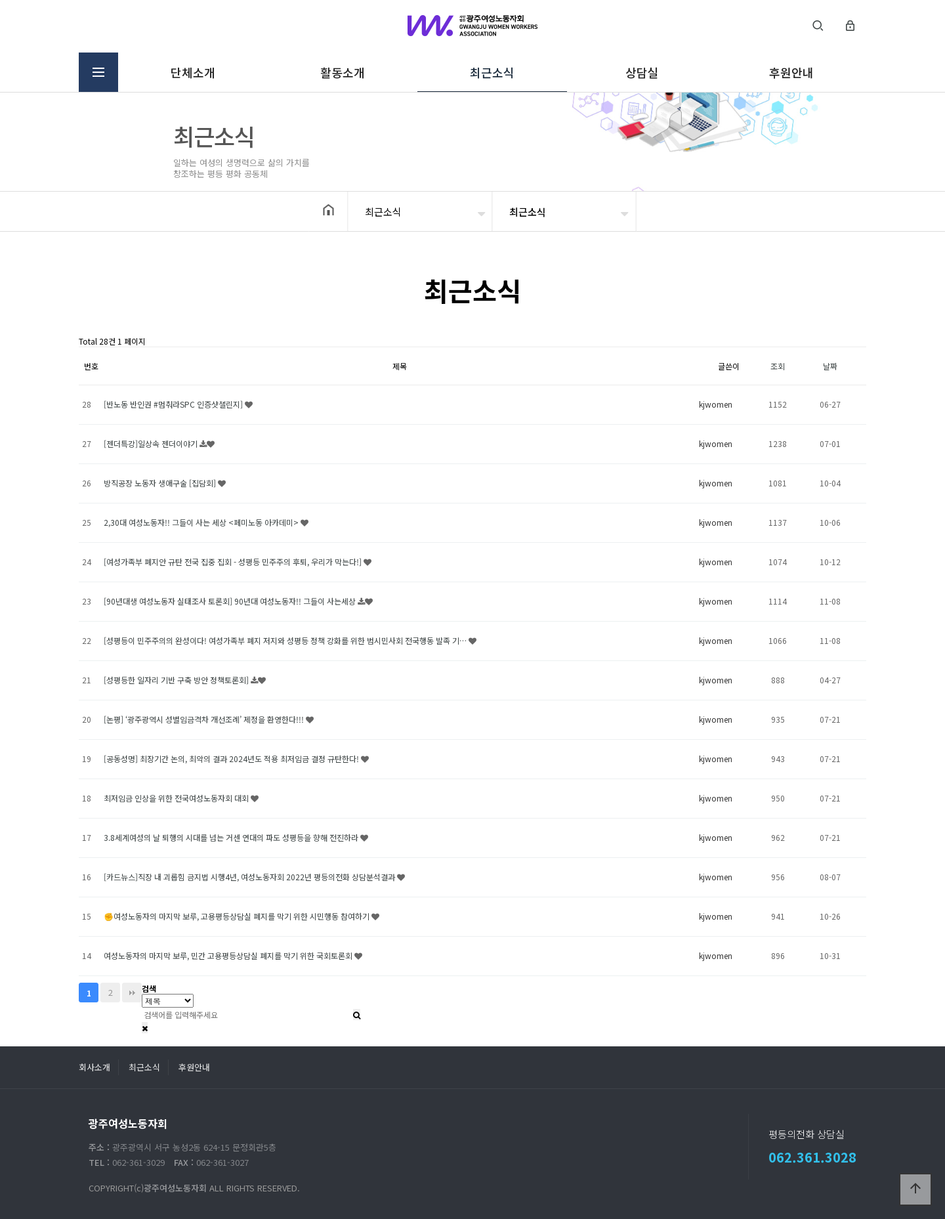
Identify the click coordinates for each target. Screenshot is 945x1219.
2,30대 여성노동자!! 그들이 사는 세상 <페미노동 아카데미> (202, 522)
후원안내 (791, 72)
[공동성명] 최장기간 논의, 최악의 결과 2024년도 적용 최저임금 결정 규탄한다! (232, 758)
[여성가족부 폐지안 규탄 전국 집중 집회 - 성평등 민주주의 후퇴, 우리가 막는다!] (234, 561)
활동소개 (342, 72)
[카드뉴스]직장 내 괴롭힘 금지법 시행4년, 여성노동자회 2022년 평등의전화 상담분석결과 (250, 876)
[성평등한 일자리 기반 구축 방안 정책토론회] (177, 679)
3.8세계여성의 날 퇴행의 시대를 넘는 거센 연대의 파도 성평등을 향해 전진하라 (232, 837)
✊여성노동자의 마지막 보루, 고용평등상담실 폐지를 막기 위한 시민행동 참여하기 (237, 916)
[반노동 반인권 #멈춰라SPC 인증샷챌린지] (174, 404)
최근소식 (492, 72)
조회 (777, 366)
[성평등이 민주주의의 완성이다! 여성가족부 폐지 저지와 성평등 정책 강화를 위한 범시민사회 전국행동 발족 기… (286, 640)
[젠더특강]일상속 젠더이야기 (152, 443)
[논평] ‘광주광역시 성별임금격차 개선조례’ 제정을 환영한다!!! (205, 719)
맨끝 (132, 992)
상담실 (641, 72)
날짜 (830, 366)
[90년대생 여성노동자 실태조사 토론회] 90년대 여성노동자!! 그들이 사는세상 (231, 601)
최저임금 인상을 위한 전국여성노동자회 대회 (177, 797)
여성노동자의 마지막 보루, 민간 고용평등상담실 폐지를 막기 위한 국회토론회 (229, 955)
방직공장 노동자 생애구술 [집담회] (161, 482)
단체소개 (193, 72)
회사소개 (94, 1067)
